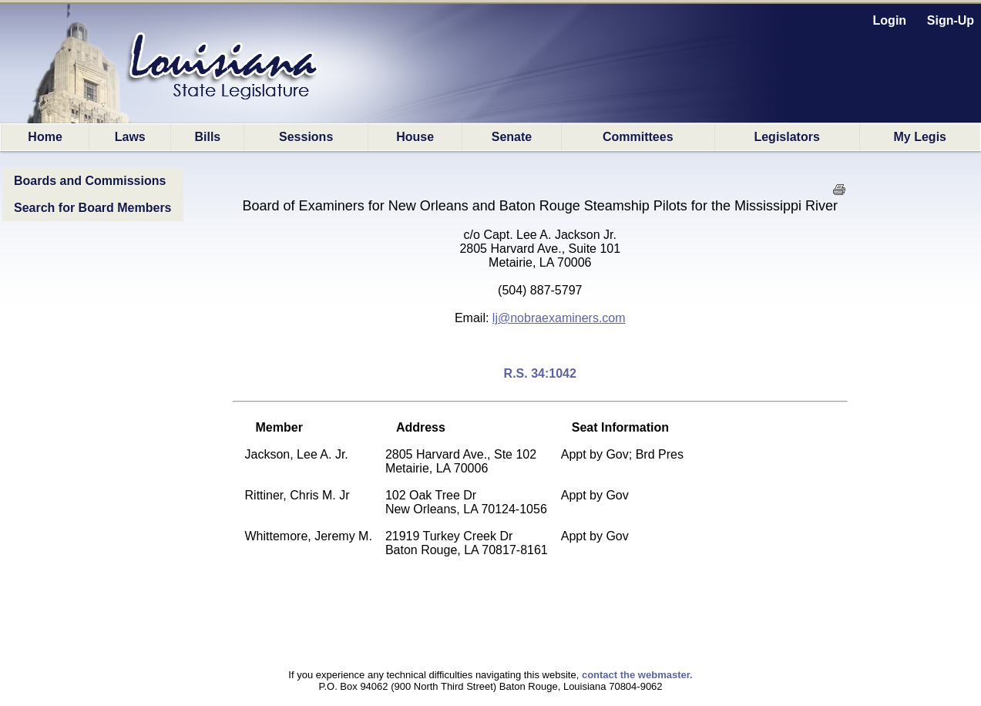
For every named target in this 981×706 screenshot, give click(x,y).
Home (45, 136)
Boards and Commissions (90, 180)
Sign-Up (950, 20)
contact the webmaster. (637, 675)
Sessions (306, 136)
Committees (638, 136)
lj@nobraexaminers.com (559, 317)
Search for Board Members (93, 207)
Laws (130, 136)
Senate (512, 136)
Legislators (786, 136)
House (415, 136)
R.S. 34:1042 (540, 373)
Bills (207, 136)
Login (890, 20)
